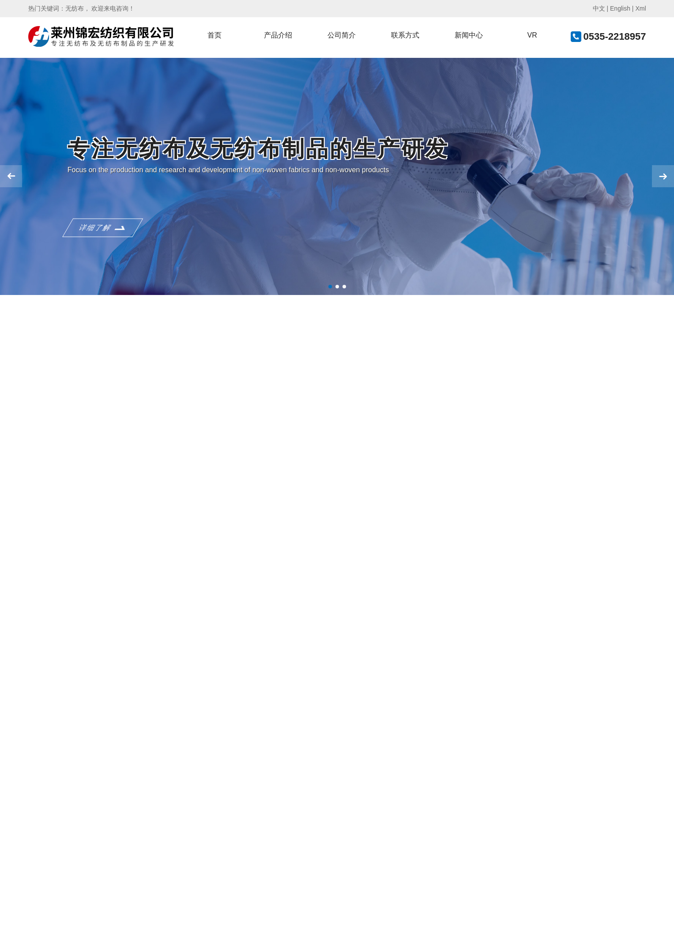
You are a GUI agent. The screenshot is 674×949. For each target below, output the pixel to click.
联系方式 (405, 35)
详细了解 (95, 236)
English (620, 8)
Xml (640, 8)
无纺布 (74, 8)
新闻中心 (469, 35)
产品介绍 (278, 35)
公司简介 (342, 35)
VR (532, 35)
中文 (599, 8)
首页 (214, 35)
